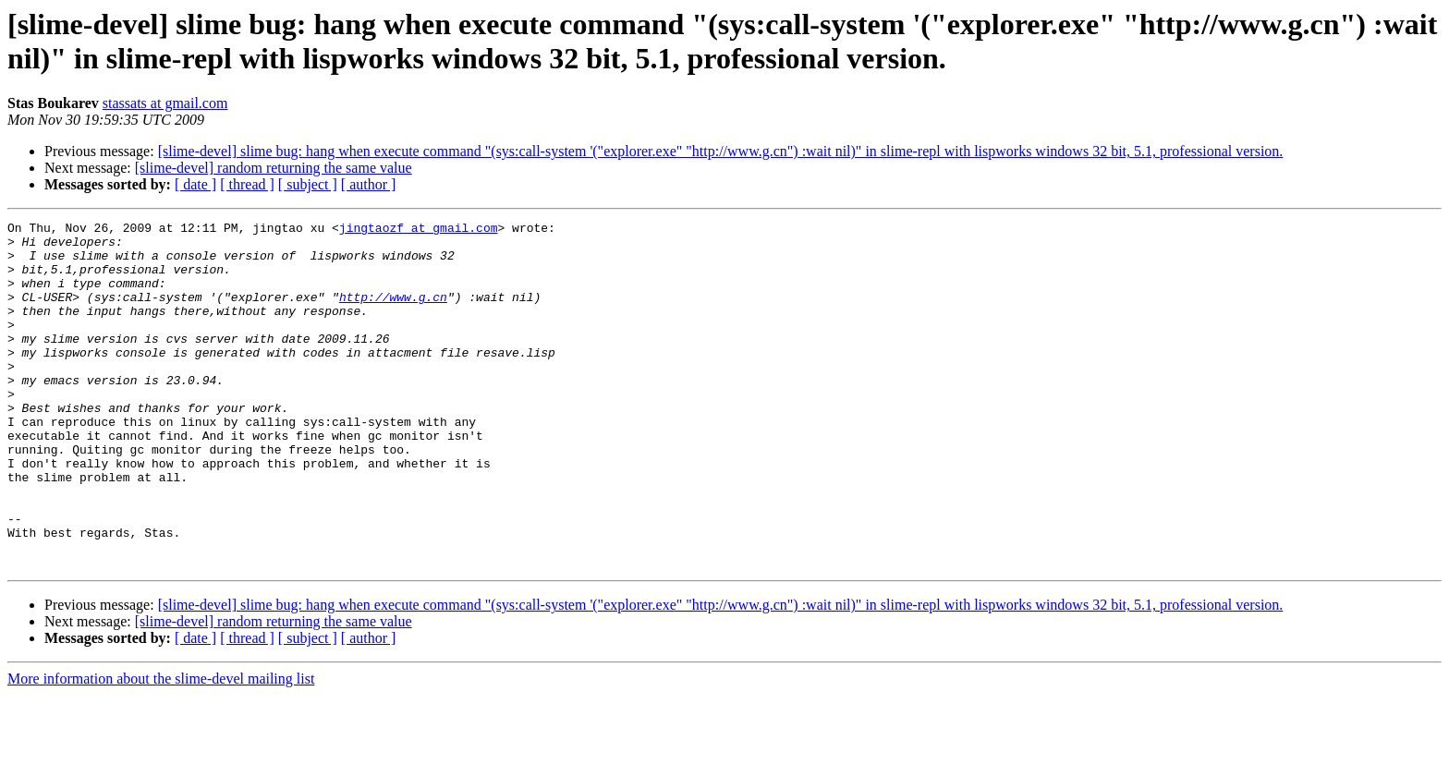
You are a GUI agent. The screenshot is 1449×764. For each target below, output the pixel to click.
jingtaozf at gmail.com (418, 230)
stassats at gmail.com (165, 103)
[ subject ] (307, 184)
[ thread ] (247, 184)
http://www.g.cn (393, 313)
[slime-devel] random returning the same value (273, 168)
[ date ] (195, 184)
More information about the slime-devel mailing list (160, 748)
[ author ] (368, 184)
